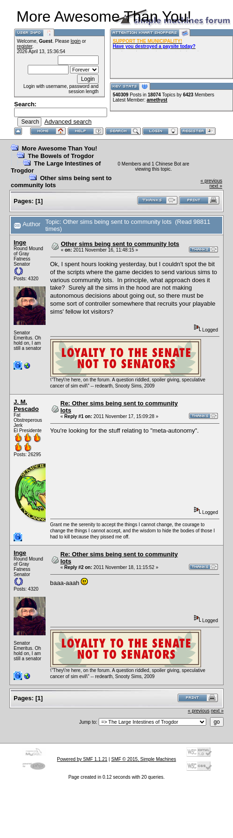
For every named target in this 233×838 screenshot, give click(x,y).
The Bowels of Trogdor (61, 155)
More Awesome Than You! (59, 148)
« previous (211, 180)
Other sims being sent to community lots (120, 243)
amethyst (157, 100)
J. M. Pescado (26, 405)
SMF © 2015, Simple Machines (143, 759)
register (24, 46)
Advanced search (67, 121)
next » (216, 186)
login (75, 41)
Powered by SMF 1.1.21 (82, 759)
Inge (20, 242)
